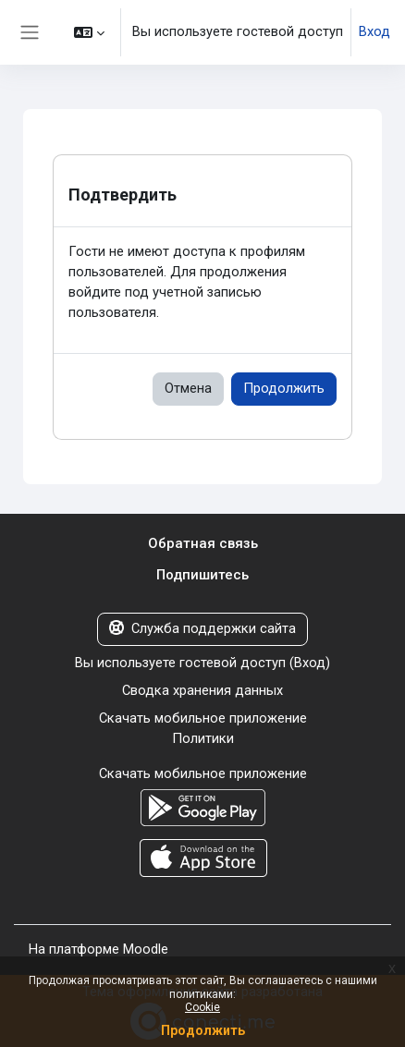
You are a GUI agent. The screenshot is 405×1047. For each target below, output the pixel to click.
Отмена (188, 388)
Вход (374, 31)
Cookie (202, 1007)
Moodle (145, 949)
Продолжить (284, 388)
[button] (89, 32)
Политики (203, 738)
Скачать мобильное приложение (203, 718)
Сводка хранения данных (202, 690)
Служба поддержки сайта (202, 628)
